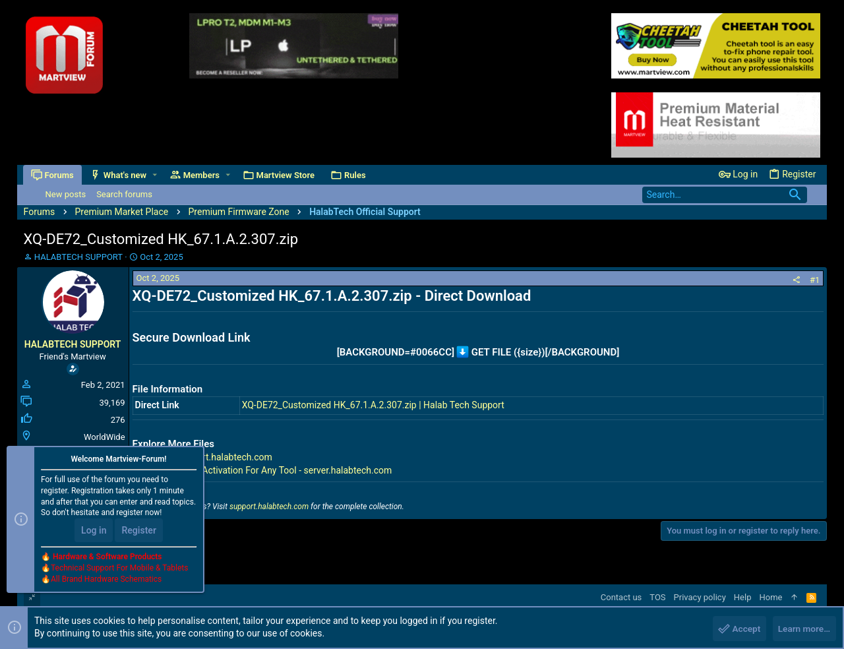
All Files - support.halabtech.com (205, 457)
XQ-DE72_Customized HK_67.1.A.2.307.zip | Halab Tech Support (373, 405)
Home (770, 597)
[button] (155, 175)
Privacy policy (700, 597)
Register (138, 531)
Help (743, 597)
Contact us (621, 597)
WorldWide (104, 437)
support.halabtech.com (269, 506)
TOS (657, 597)
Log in (93, 531)
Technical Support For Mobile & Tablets (119, 569)
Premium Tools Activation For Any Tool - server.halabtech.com (265, 470)
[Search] (724, 195)
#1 (815, 280)
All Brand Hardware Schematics (106, 580)
